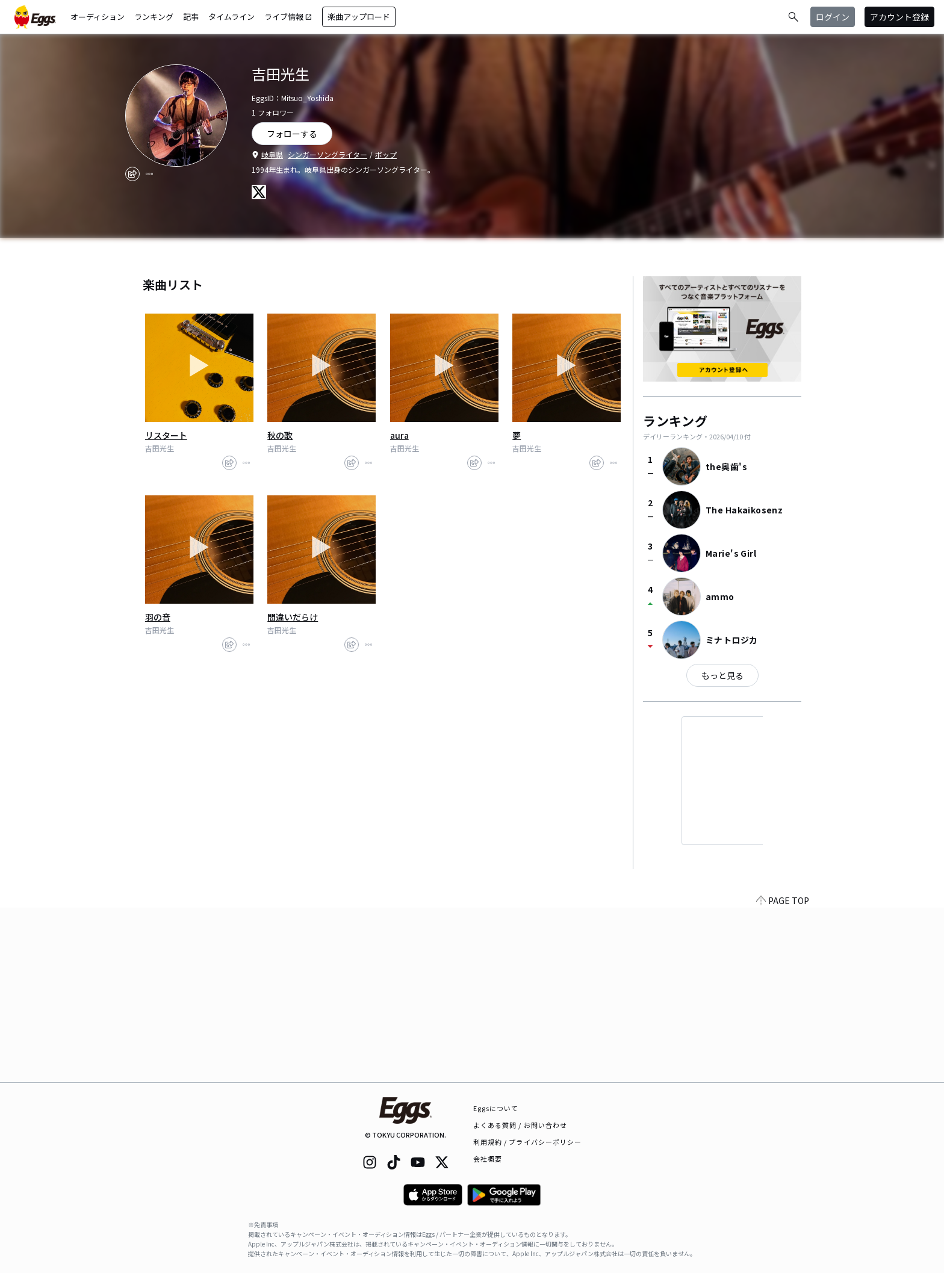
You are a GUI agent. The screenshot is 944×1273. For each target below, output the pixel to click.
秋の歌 (280, 435)
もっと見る (722, 675)
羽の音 (157, 617)
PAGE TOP (782, 1075)
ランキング (153, 16)
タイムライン (231, 16)
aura (399, 435)
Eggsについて (496, 1108)
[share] (132, 174)
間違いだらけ (292, 617)
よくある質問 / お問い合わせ (520, 1125)
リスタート (166, 435)
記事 (191, 16)
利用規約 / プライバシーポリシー (527, 1142)
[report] (149, 174)
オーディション (97, 16)
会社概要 (487, 1158)
